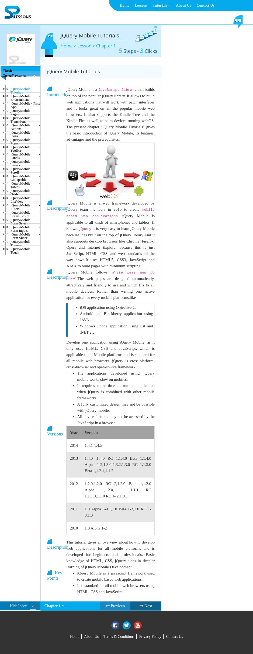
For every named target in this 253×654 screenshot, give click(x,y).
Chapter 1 (106, 46)
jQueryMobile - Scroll (25, 170)
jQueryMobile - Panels (25, 155)
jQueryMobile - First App (25, 104)
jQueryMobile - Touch (25, 250)
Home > (69, 46)
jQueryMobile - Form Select (25, 221)
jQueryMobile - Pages (25, 112)
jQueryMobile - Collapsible (25, 177)
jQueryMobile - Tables (25, 184)
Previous (115, 606)
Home (124, 6)
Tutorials (161, 6)
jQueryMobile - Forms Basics (25, 213)
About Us (183, 6)
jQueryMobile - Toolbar (25, 148)
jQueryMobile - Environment (25, 97)
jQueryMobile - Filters (25, 206)
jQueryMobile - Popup (25, 141)
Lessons (141, 6)
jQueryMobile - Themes (25, 242)
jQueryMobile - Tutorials (25, 90)
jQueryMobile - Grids (25, 192)
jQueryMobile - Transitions (25, 119)
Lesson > (86, 46)
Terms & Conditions (118, 637)
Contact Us (205, 6)
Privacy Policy (150, 637)
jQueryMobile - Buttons (25, 126)
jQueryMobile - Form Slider (25, 235)
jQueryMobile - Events (25, 162)
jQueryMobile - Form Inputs (25, 228)
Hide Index (18, 606)
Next (146, 606)
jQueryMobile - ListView (25, 199)
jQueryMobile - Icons (25, 133)
